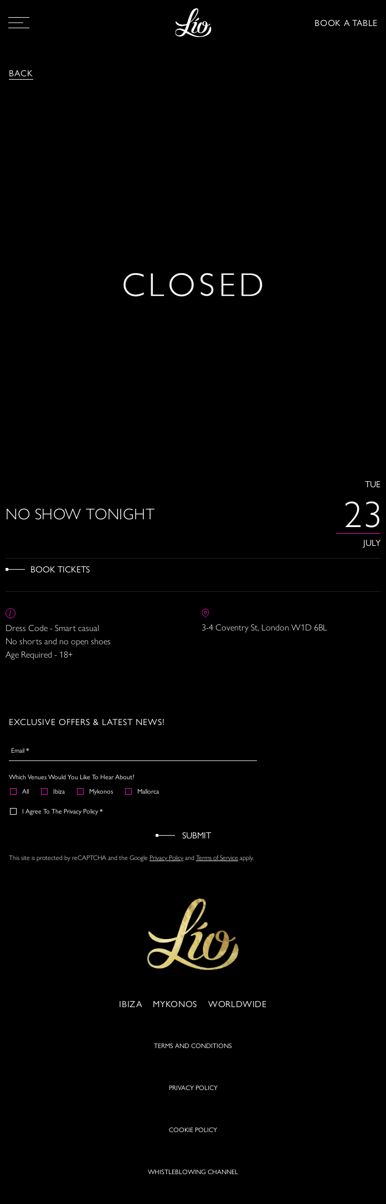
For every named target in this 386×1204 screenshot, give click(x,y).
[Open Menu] (18, 22)
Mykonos (95, 790)
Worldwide (237, 1003)
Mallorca (142, 790)
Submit (196, 834)
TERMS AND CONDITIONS (193, 1045)
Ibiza (53, 790)
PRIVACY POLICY (193, 1087)
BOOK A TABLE (346, 22)
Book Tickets (60, 569)
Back (21, 72)
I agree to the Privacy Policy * (57, 810)
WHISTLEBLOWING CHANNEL (193, 1171)
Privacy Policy (166, 857)
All (20, 790)
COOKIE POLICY (193, 1129)
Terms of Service (217, 857)
